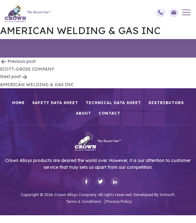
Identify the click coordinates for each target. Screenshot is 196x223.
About (83, 113)
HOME (18, 102)
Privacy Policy (119, 201)
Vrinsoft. (168, 194)
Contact (109, 113)
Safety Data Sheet (55, 102)
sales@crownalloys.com (173, 12)
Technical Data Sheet (113, 102)
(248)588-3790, (160, 12)
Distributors (166, 102)
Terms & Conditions (83, 201)
